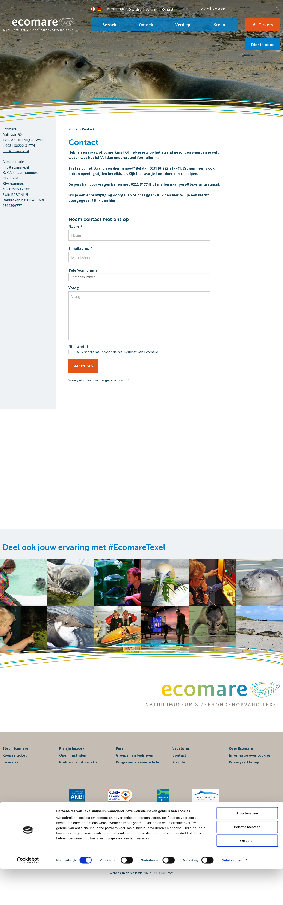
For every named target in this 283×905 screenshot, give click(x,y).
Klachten (180, 776)
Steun (219, 24)
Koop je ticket (15, 769)
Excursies (134, 9)
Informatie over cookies (250, 769)
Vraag (73, 287)
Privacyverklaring (244, 776)
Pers (119, 762)
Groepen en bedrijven (134, 769)
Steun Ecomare (15, 762)
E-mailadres (80, 248)
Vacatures (181, 762)
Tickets (266, 24)
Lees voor (114, 9)
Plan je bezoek (72, 762)
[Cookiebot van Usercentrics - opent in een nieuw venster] (28, 896)
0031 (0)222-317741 (165, 168)
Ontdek (146, 24)
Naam (75, 226)
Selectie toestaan (247, 863)
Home (72, 129)
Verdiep (182, 24)
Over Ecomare (241, 762)
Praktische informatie (78, 776)
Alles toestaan (247, 849)
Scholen (151, 9)
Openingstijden (72, 769)
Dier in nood (263, 44)
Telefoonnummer (83, 270)
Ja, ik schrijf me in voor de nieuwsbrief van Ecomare (117, 356)
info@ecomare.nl (16, 151)
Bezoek (109, 24)
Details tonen (232, 896)
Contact (167, 9)
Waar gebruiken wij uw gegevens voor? (100, 384)
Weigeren (247, 877)
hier (139, 173)
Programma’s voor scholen (139, 776)
